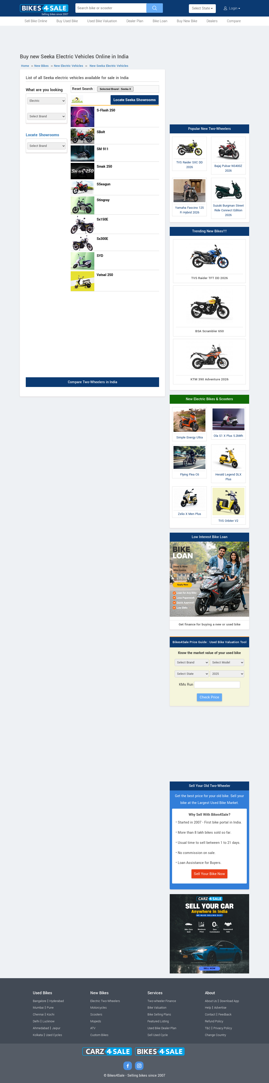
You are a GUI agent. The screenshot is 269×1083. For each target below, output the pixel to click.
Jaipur (56, 1028)
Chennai (38, 1014)
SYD (100, 255)
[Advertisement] (134, 38)
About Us (211, 1001)
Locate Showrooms (42, 135)
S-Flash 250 (106, 110)
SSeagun (103, 184)
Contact (210, 1014)
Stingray (103, 200)
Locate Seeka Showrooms (134, 99)
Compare (234, 21)
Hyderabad (56, 1001)
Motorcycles (98, 1008)
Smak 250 (104, 166)
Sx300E (102, 238)
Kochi (50, 1014)
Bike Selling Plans (159, 1014)
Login (232, 8)
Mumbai (38, 1008)
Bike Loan (160, 21)
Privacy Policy (222, 1028)
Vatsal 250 (105, 274)
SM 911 (102, 149)
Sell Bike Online (36, 21)
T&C (207, 1028)
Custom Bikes (99, 1035)
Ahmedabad (41, 1028)
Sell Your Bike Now (209, 873)
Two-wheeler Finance (162, 1001)
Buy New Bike (187, 21)
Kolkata (38, 1035)
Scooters (96, 1014)
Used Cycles (54, 1035)
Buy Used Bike (67, 21)
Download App (229, 1001)
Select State (202, 8)
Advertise (220, 1008)
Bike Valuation (157, 1008)
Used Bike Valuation (102, 21)
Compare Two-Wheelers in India (92, 382)
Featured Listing (158, 1021)
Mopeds (95, 1021)
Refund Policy (214, 1021)
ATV (92, 1028)
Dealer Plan (134, 21)
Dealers (212, 21)
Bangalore (39, 1001)
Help (208, 1008)
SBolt (101, 132)
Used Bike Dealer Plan (162, 1028)
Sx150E (102, 219)
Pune (50, 1008)
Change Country (215, 1035)
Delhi (36, 1021)
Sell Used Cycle (158, 1035)
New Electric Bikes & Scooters (209, 399)
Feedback (224, 1014)
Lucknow (49, 1021)
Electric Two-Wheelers (105, 1001)
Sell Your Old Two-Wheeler (209, 785)
